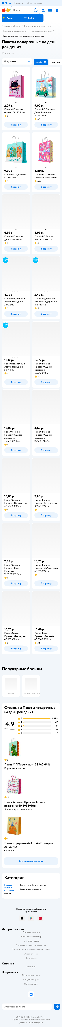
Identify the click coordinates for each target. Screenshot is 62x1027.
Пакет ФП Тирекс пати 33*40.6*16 (27, 764)
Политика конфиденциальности (31, 945)
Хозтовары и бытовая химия (32, 885)
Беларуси (38, 1022)
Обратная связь (31, 953)
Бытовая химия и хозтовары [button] (9, 887)
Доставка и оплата (31, 932)
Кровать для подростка (30, 889)
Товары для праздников (36, 26)
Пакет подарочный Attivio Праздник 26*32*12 (29, 845)
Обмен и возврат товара (31, 936)
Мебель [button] (8, 893)
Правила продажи (31, 941)
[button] (28, 18)
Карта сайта (31, 958)
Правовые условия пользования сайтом (31, 1019)
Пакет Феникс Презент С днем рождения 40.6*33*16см (24, 804)
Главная (6, 26)
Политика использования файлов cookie (31, 949)
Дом (15, 26)
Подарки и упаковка (13, 31)
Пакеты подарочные (41, 31)
